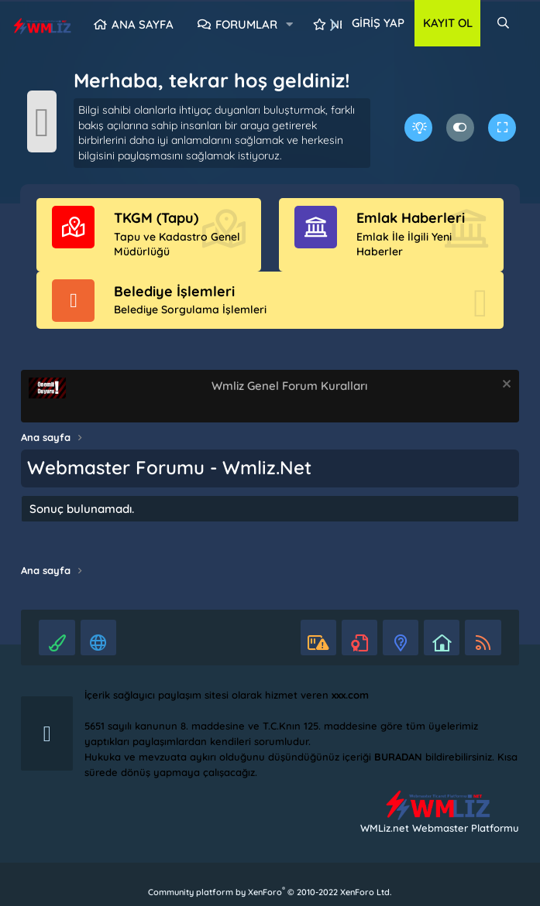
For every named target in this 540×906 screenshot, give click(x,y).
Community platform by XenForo (269, 892)
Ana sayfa (143, 24)
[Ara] (503, 23)
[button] (290, 25)
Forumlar (246, 24)
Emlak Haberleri (410, 218)
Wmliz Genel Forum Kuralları (289, 385)
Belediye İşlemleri (174, 291)
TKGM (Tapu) (156, 218)
